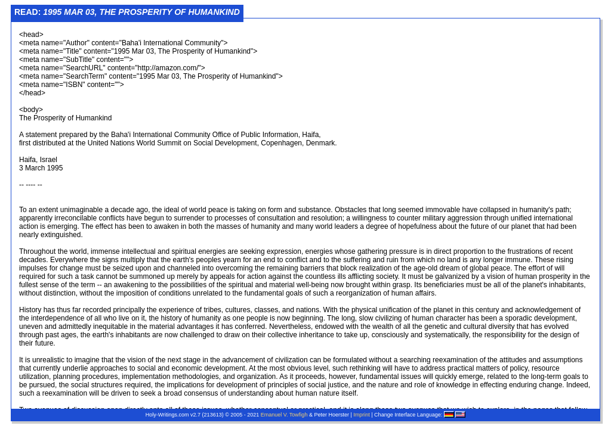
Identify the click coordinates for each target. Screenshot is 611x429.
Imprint (361, 415)
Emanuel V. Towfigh (284, 415)
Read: (127, 12)
